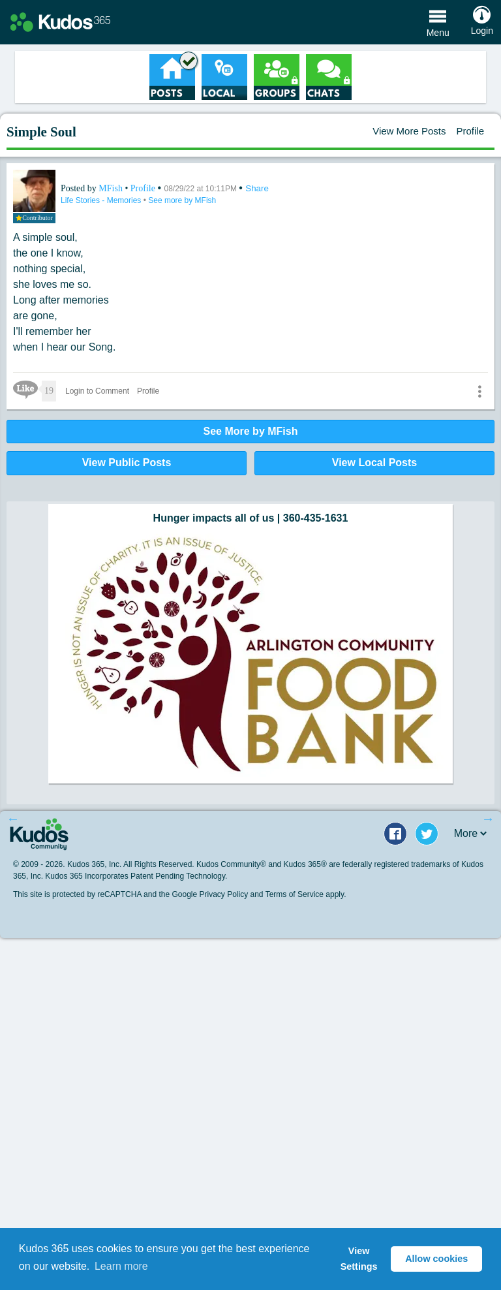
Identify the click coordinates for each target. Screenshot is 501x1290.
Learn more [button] (121, 1266)
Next (487, 818)
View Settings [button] (359, 1259)
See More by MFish (251, 431)
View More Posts (409, 130)
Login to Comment (97, 391)
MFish (112, 188)
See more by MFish (182, 200)
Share (257, 188)
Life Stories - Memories (102, 200)
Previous (13, 818)
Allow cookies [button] (436, 1258)
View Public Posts (127, 462)
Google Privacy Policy (210, 894)
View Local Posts (374, 462)
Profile (470, 130)
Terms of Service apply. (306, 894)
